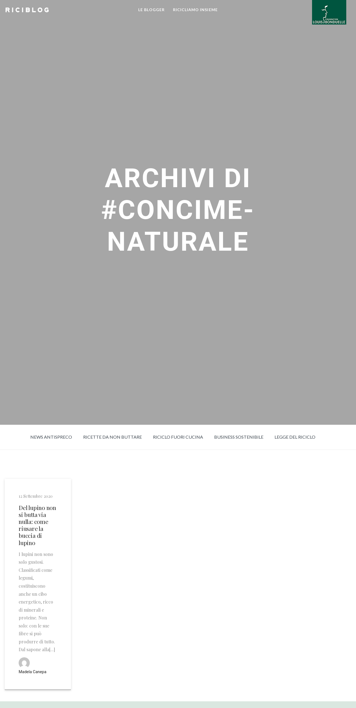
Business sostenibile (238, 437)
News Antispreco (51, 437)
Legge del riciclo (295, 437)
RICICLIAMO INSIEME (195, 9)
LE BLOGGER (151, 9)
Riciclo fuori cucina (178, 437)
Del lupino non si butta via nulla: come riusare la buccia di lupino (37, 525)
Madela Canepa (32, 672)
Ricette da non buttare (112, 437)
